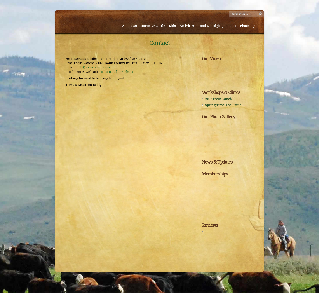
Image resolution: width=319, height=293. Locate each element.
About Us (129, 26)
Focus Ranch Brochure (117, 71)
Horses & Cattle (153, 26)
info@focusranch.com (93, 67)
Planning (247, 26)
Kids (172, 26)
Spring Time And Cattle (223, 105)
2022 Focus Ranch (218, 99)
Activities (187, 26)
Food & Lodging (211, 26)
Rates (231, 26)
